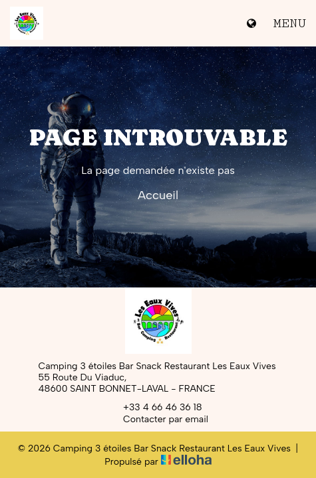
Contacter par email (158, 419)
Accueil (158, 195)
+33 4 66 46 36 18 (155, 407)
